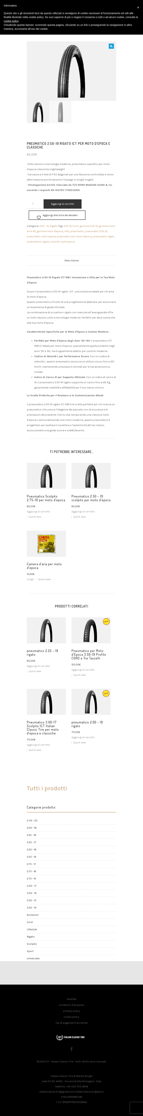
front (75, 226)
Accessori (33, 914)
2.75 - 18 (31, 871)
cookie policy (71, 1016)
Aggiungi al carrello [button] (38, 511)
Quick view (35, 516)
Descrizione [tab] (71, 260)
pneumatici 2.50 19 (96, 231)
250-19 (67, 226)
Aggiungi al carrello (62, 203)
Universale (33, 958)
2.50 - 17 (31, 842)
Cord (30, 922)
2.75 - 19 (31, 878)
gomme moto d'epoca (50, 231)
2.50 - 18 (31, 849)
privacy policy (71, 1011)
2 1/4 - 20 (32, 820)
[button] (111, 46)
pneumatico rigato (38, 241)
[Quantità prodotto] (34, 204)
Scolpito (32, 944)
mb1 (66, 231)
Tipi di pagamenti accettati (71, 1022)
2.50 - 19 (44, 226)
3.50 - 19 (31, 907)
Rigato (54, 226)
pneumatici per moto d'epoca (74, 236)
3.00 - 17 (31, 885)
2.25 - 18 (31, 835)
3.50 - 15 (31, 900)
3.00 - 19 (31, 893)
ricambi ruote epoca (62, 241)
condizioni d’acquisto (71, 1005)
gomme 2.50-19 (89, 226)
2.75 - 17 (31, 864)
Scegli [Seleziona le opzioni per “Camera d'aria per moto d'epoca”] (30, 579)
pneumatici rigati (103, 236)
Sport (30, 951)
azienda (71, 999)
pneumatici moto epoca (41, 236)
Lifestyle (32, 929)
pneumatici (77, 231)
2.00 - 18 (31, 827)
